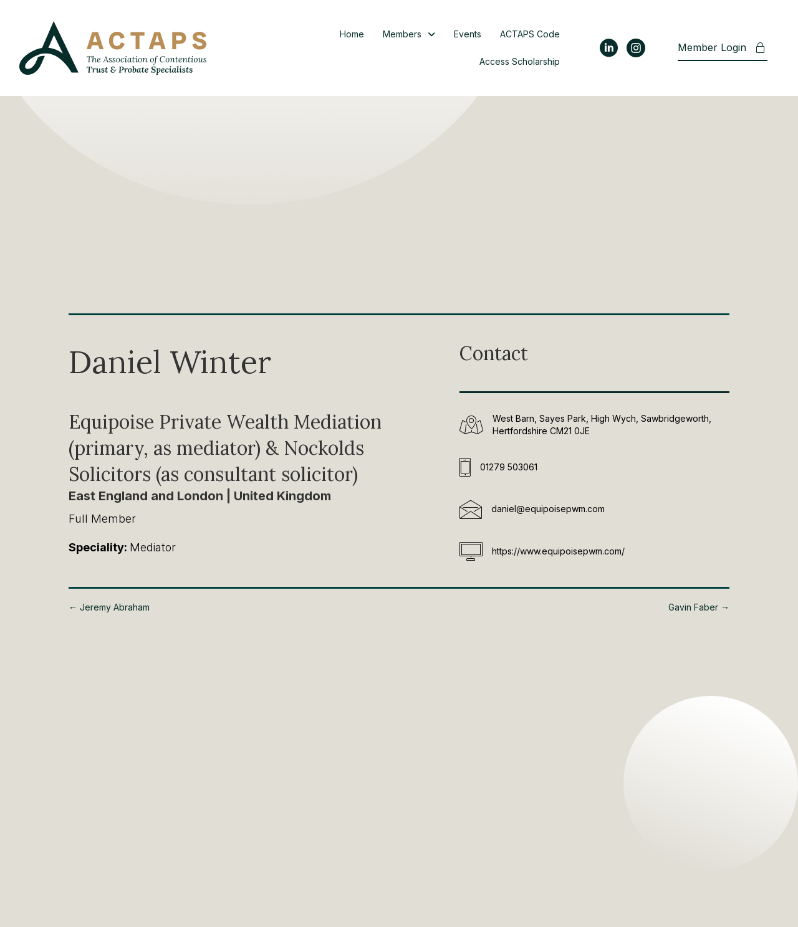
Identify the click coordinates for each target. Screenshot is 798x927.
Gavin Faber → (698, 607)
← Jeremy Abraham (109, 607)
